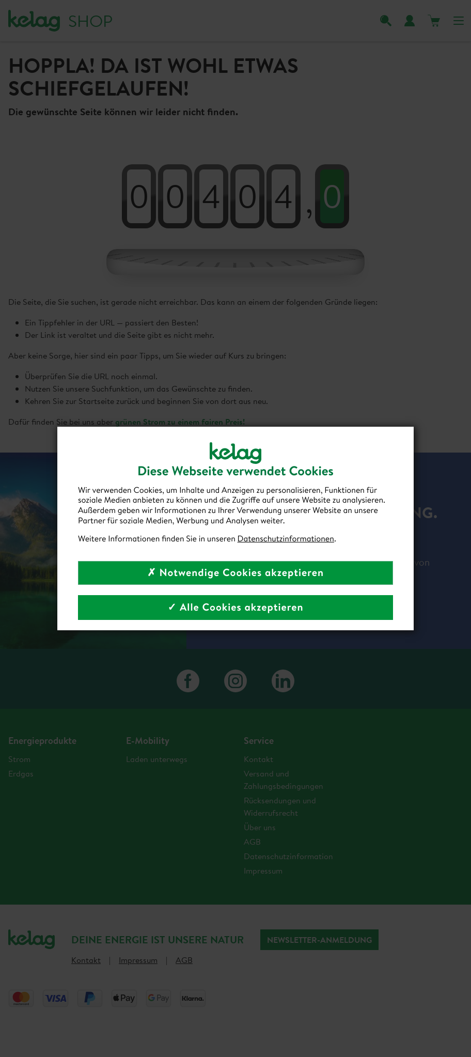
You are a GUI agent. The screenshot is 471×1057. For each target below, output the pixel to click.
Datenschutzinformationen (286, 539)
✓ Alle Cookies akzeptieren (235, 607)
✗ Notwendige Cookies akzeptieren (235, 573)
